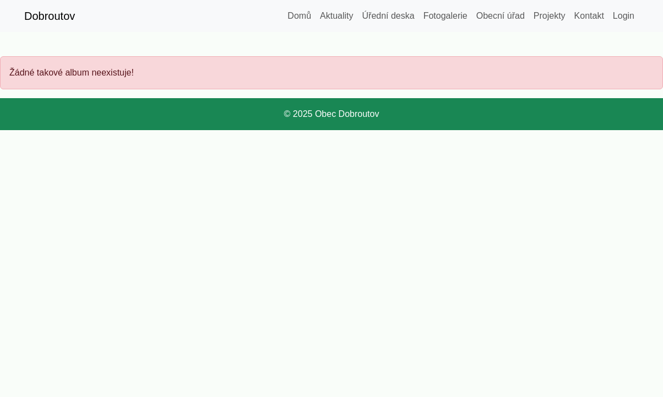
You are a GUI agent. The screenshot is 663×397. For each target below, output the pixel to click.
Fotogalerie (445, 15)
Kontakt (589, 15)
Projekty (550, 15)
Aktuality (336, 15)
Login (623, 15)
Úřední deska (388, 15)
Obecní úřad (500, 15)
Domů (299, 15)
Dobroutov (49, 16)
